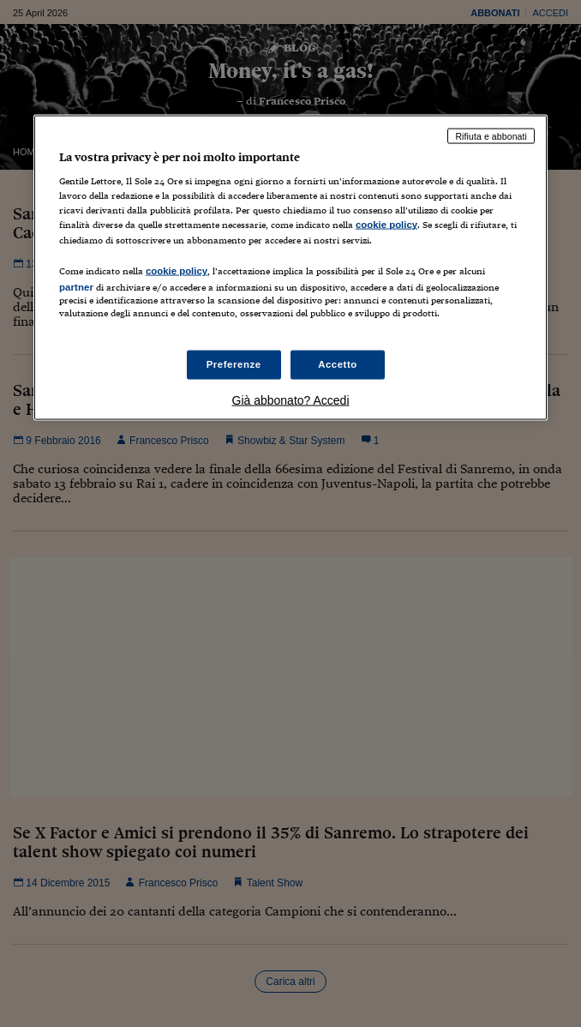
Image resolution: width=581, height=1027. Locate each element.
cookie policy (386, 224)
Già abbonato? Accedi (291, 399)
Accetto (337, 364)
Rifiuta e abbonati (491, 135)
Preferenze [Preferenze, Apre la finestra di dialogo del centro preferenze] (234, 364)
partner (76, 286)
